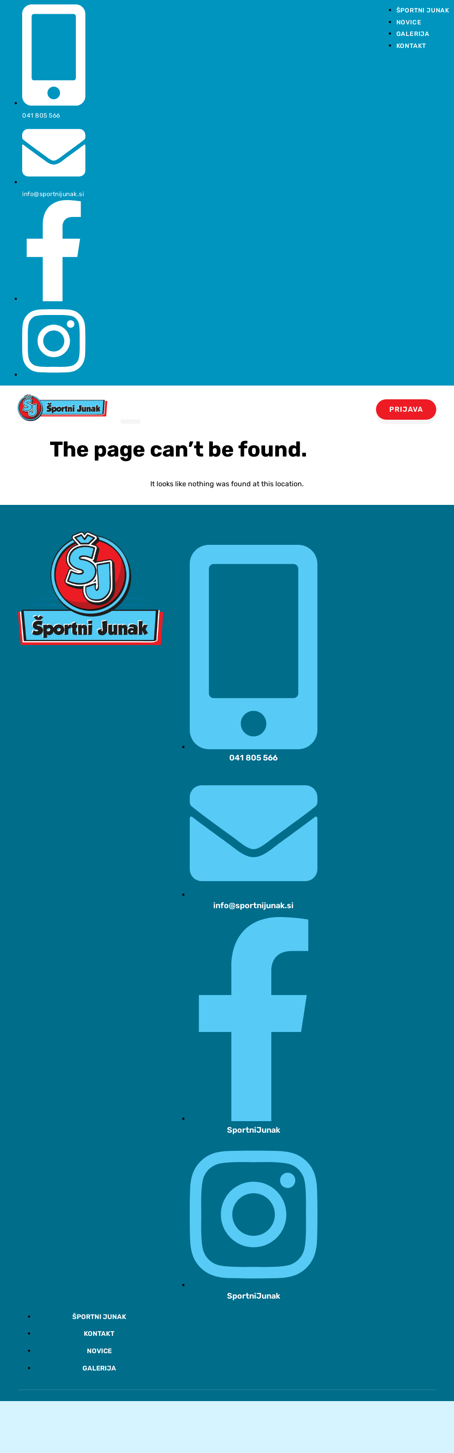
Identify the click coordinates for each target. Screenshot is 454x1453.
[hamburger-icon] (131, 409)
